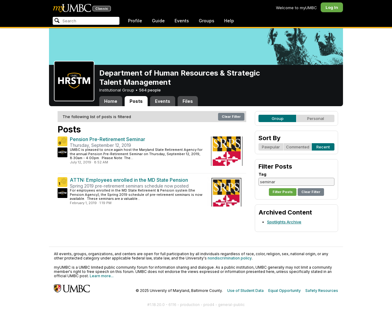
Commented (297, 146)
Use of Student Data (245, 290)
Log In (332, 7)
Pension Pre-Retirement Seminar (107, 139)
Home (110, 101)
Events (182, 20)
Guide (158, 20)
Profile (135, 20)
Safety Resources (321, 290)
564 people (150, 90)
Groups (206, 20)
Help (229, 20)
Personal (315, 118)
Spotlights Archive (284, 221)
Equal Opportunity (284, 290)
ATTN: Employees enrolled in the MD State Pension (129, 180)
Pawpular (271, 146)
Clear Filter (231, 116)
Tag (262, 174)
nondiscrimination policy (230, 258)
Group (278, 118)
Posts (136, 101)
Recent (323, 146)
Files (188, 101)
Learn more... (102, 276)
